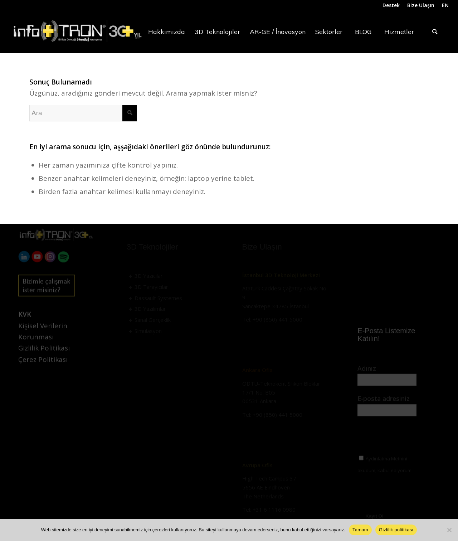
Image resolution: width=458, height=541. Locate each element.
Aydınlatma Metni (386, 361)
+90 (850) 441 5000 (277, 319)
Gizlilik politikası (396, 529)
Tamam (360, 529)
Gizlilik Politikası (44, 358)
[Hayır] (449, 529)
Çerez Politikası (43, 370)
